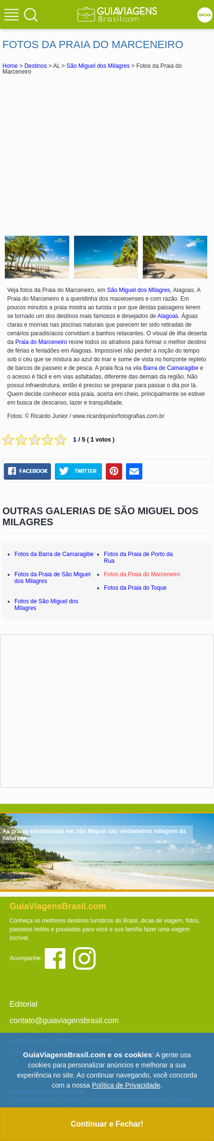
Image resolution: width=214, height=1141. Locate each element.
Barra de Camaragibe (171, 368)
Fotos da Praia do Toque (135, 587)
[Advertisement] (107, 154)
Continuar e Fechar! (107, 1124)
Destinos (36, 66)
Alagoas (167, 316)
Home (10, 66)
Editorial (24, 1004)
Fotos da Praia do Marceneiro (142, 574)
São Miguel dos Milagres (97, 66)
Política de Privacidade (126, 1085)
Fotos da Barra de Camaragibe (54, 554)
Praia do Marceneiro (41, 342)
